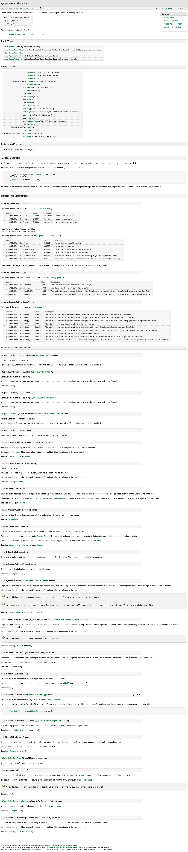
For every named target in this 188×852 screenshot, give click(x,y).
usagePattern (32, 133)
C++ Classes (21, 8)
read (28, 115)
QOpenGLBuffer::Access (37, 577)
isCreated (30, 106)
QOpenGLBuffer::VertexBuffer (44, 395)
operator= (30, 81)
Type (11, 56)
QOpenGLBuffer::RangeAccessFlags (67, 616)
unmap (29, 130)
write (29, 136)
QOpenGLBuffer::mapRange (48, 235)
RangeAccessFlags (16, 53)
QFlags (40, 264)
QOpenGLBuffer (33, 72)
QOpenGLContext (39, 495)
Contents (165, 14)
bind (28, 94)
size (28, 124)
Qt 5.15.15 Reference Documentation (170, 8)
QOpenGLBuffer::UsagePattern (49, 717)
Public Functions (171, 21)
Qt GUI (11, 8)
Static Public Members (173, 24)
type (28, 127)
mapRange (31, 112)
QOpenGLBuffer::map (42, 209)
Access (12, 47)
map (28, 109)
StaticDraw (60, 802)
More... (82, 13)
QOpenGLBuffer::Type (40, 369)
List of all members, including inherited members (26, 34)
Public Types (169, 17)
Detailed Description (172, 27)
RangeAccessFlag (16, 50)
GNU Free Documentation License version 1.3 (64, 843)
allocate (30, 87)
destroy (30, 103)
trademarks (26, 845)
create (29, 100)
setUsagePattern (33, 121)
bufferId (30, 97)
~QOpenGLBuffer (33, 84)
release (29, 118)
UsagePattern (14, 59)
